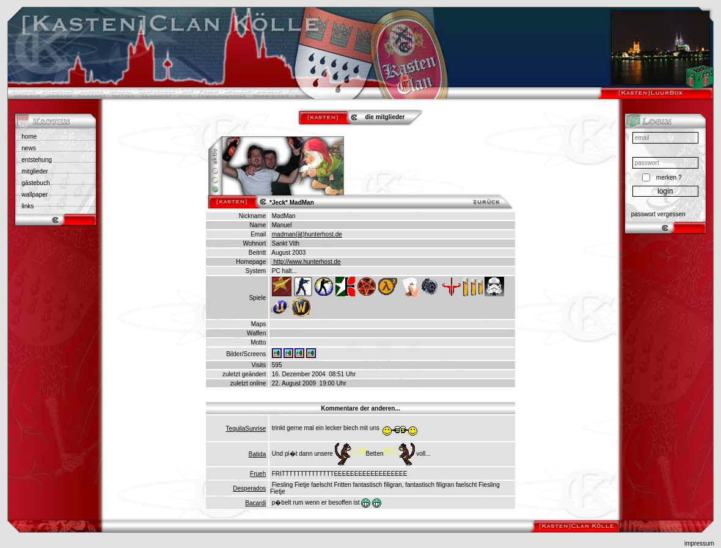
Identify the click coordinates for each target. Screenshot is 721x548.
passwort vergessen (658, 214)
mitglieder (34, 171)
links (27, 206)
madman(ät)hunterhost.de (307, 234)
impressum (699, 543)
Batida (257, 454)
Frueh (258, 473)
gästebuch (35, 183)
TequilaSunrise (246, 428)
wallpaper (34, 194)
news (28, 148)
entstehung (36, 159)
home (29, 136)
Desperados (249, 488)
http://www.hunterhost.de (306, 261)
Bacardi (255, 503)
